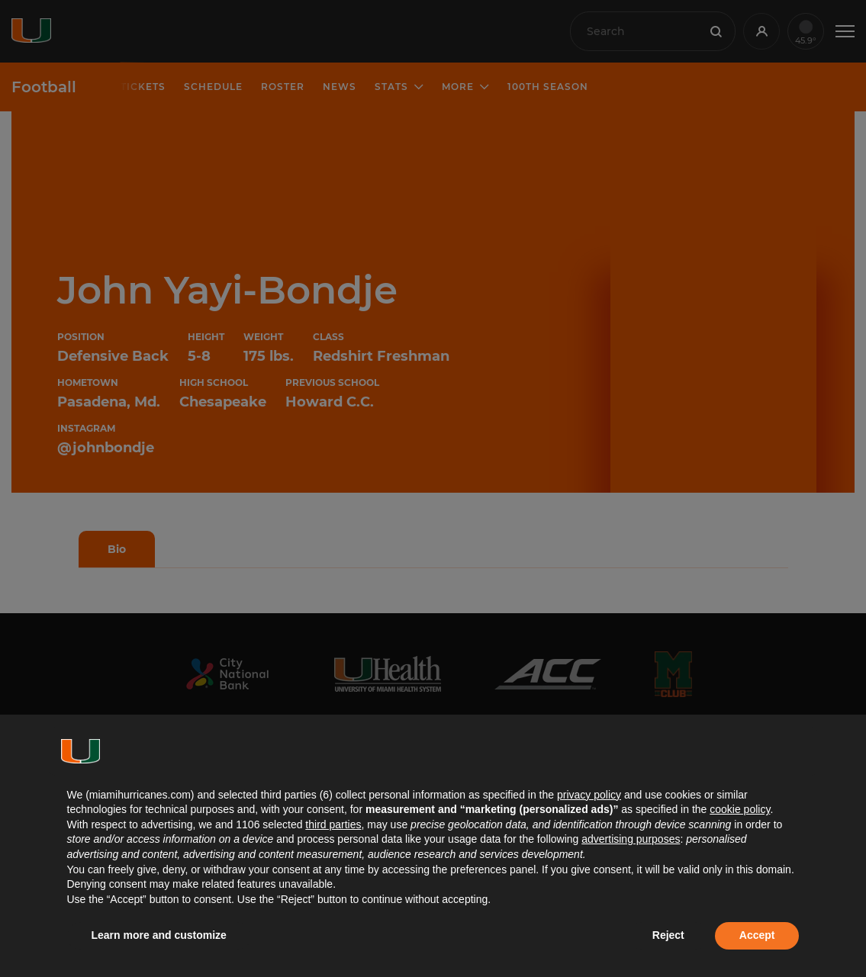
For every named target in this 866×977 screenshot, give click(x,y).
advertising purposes (630, 839)
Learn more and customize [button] (159, 935)
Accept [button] (757, 935)
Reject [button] (668, 935)
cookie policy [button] (740, 809)
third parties (333, 824)
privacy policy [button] (589, 795)
